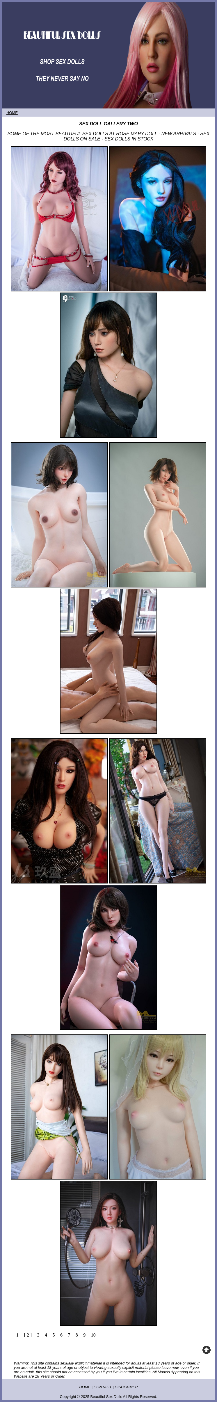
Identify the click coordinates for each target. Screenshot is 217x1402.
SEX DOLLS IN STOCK (129, 138)
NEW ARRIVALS (178, 133)
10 (93, 1334)
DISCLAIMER (126, 1387)
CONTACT (103, 1387)
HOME (84, 1387)
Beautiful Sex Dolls (106, 1396)
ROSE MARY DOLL (136, 133)
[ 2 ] (28, 1334)
